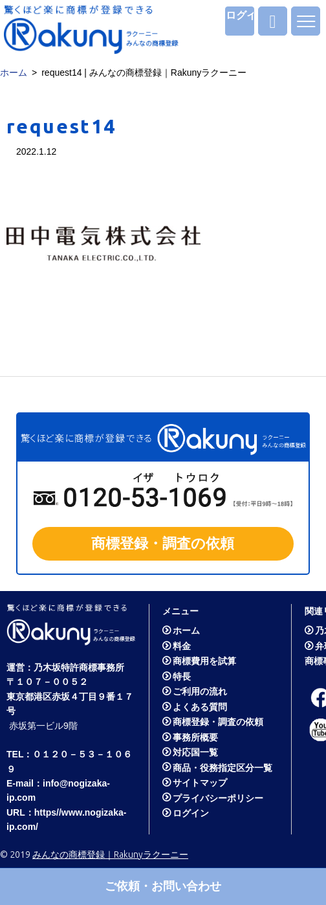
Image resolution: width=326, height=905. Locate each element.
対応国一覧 (195, 752)
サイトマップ (200, 782)
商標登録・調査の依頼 (218, 722)
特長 (182, 676)
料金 (182, 646)
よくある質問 (200, 707)
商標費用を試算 (204, 661)
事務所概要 (195, 737)
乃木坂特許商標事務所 (79, 667)
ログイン (240, 15)
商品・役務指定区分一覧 (222, 768)
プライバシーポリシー (218, 798)
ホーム (13, 72)
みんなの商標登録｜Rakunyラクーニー (110, 854)
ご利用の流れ (200, 691)
